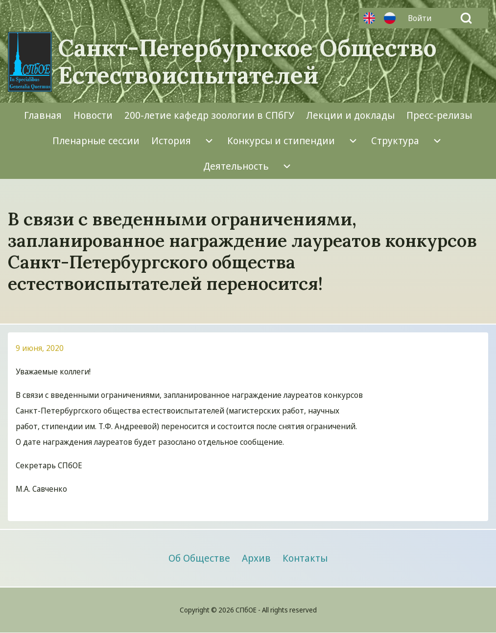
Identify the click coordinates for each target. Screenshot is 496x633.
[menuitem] (422, 18)
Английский (369, 18)
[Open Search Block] (466, 18)
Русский (389, 18)
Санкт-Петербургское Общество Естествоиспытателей (247, 61)
